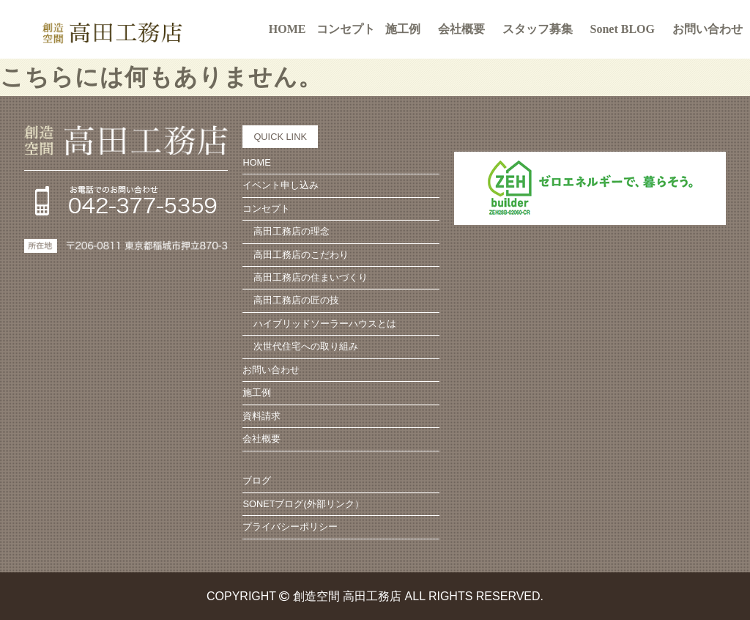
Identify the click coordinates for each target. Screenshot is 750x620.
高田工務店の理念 (291, 231)
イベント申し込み (280, 185)
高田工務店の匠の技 (296, 300)
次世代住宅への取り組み (305, 346)
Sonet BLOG (622, 29)
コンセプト (266, 208)
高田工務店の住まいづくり (310, 277)
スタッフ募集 (537, 29)
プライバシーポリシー (290, 526)
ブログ (256, 480)
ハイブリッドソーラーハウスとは (324, 323)
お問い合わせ (707, 29)
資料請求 (261, 415)
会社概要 (461, 29)
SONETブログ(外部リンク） (302, 503)
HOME (287, 29)
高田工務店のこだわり (301, 254)
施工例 (402, 29)
